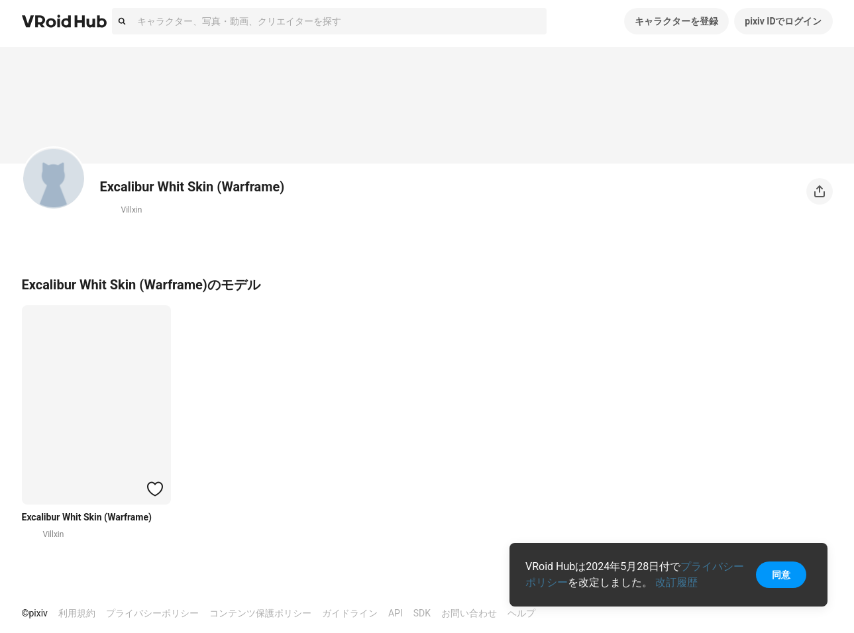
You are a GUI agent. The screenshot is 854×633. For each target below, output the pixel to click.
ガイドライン (350, 613)
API (395, 613)
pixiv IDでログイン (783, 21)
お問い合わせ (469, 613)
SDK (422, 613)
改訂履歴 (676, 582)
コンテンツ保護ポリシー (260, 613)
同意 (781, 574)
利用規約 (76, 613)
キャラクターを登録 (676, 21)
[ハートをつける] (155, 488)
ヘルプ (521, 613)
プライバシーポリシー (152, 613)
